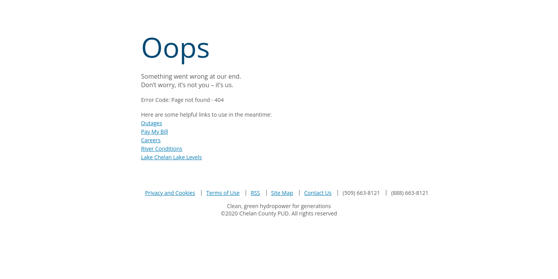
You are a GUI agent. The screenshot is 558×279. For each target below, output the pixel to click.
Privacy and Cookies (170, 192)
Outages (151, 123)
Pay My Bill (154, 131)
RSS (255, 192)
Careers (150, 140)
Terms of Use (222, 192)
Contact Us (318, 192)
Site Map (282, 192)
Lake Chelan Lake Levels (171, 157)
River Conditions (162, 148)
